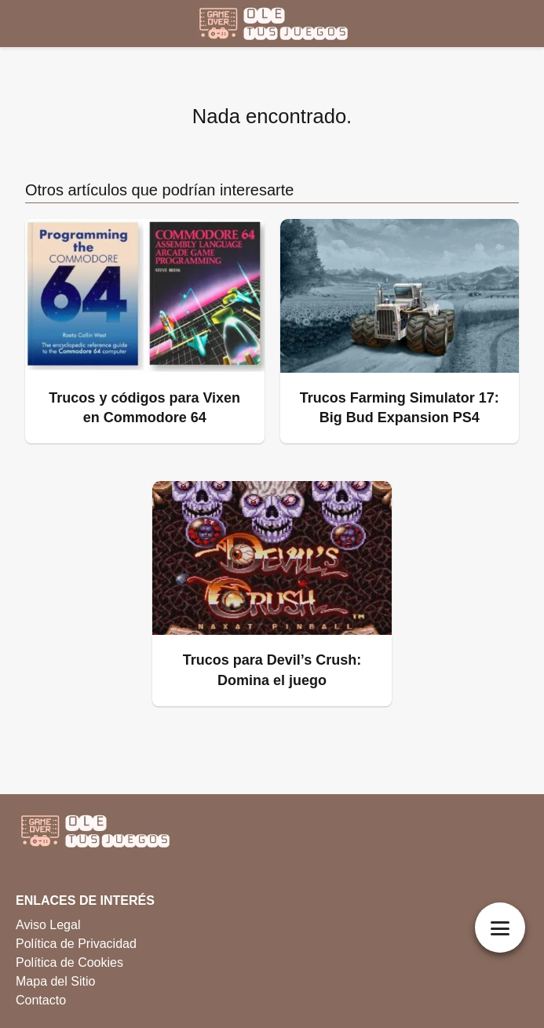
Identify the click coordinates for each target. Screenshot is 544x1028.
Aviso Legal (48, 924)
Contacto (41, 1000)
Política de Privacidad (76, 943)
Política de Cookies (69, 962)
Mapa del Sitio (55, 981)
